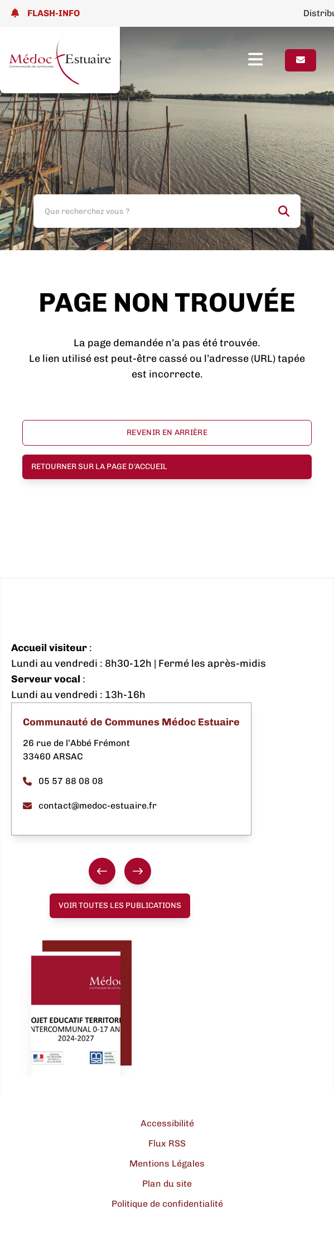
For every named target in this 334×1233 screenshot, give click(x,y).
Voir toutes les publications (120, 905)
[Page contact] (300, 60)
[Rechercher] (284, 211)
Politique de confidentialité (167, 1203)
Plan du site (167, 1183)
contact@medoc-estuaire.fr (90, 805)
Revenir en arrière (167, 432)
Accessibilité (167, 1123)
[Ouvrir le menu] (266, 60)
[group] (120, 871)
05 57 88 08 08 (63, 781)
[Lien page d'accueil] (60, 60)
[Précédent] (102, 871)
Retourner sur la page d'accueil (99, 466)
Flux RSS (167, 1143)
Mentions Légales (167, 1163)
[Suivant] (137, 871)
